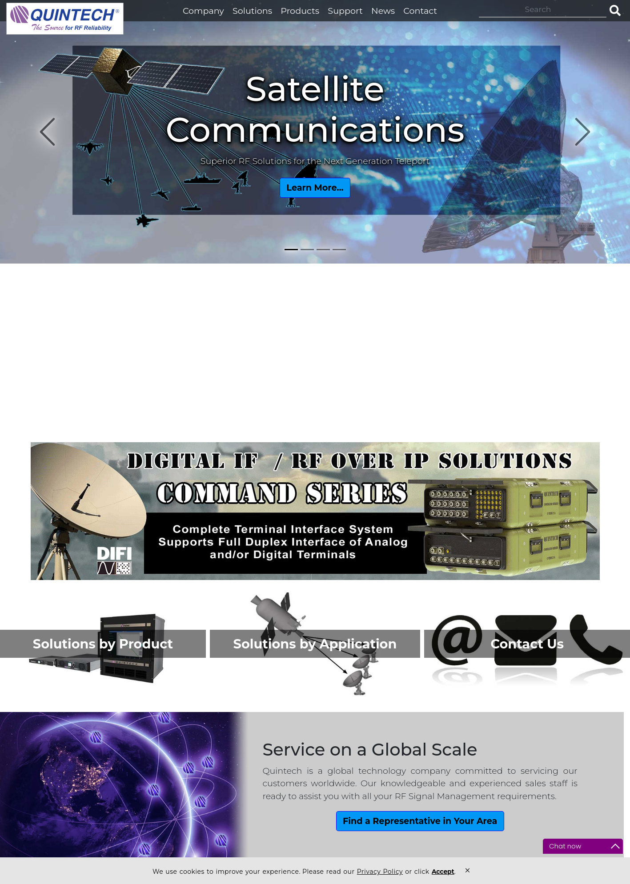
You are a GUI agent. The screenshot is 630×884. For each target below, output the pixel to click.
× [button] (467, 870)
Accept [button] (443, 872)
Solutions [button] (252, 10)
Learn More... (314, 187)
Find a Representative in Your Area (420, 821)
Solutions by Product (103, 644)
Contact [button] (420, 10)
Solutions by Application (315, 644)
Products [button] (300, 10)
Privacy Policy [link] (380, 872)
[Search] (542, 9)
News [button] (383, 10)
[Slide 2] (307, 249)
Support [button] (345, 10)
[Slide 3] (323, 249)
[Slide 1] (291, 249)
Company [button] (203, 10)
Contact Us (527, 644)
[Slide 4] (339, 249)
